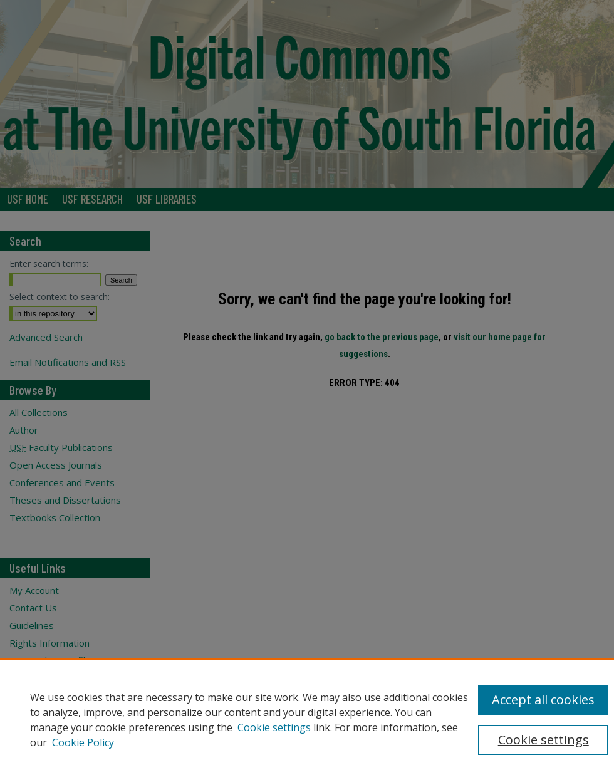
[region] (307, 719)
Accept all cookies (543, 699)
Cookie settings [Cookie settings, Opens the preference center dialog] (543, 739)
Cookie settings (274, 727)
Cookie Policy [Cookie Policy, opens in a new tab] (83, 742)
